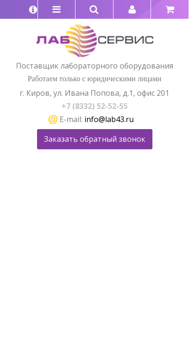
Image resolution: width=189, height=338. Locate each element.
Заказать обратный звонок (94, 139)
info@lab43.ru (109, 119)
